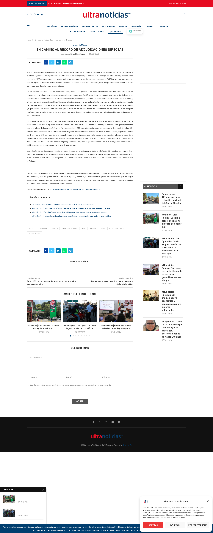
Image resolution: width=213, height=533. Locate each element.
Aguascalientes (90, 26)
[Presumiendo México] (135, 31)
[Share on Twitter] (51, 62)
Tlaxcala (163, 26)
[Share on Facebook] (46, 62)
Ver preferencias (197, 525)
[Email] (42, 14)
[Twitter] (31, 14)
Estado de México (69, 26)
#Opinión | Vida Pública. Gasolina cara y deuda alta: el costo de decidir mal (63, 204)
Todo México (51, 26)
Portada (30, 40)
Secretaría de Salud (117, 229)
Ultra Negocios (77, 32)
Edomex (55, 229)
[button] (207, 501)
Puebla (149, 26)
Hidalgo (123, 26)
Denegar (175, 525)
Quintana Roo (108, 26)
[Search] (184, 14)
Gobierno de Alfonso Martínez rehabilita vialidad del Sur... (81, 3)
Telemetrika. (127, 445)
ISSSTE (83, 229)
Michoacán (136, 26)
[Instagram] (35, 14)
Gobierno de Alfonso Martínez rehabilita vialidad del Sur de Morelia (171, 198)
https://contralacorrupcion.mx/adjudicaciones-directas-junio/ (75, 189)
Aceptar (153, 525)
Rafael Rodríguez (77, 54)
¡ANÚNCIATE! (115, 32)
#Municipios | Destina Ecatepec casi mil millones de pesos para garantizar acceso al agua (69, 212)
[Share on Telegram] (70, 62)
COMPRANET (42, 229)
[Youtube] (38, 14)
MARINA (93, 229)
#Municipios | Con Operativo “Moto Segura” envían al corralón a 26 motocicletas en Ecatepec (71, 208)
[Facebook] (28, 14)
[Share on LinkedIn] (58, 62)
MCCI (103, 229)
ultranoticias (34, 233)
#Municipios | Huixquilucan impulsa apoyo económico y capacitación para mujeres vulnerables (71, 216)
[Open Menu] (28, 26)
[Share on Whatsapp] (64, 62)
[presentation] (47, 393)
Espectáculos (97, 32)
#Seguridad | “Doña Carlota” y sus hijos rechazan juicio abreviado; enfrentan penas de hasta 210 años (172, 329)
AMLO (31, 229)
